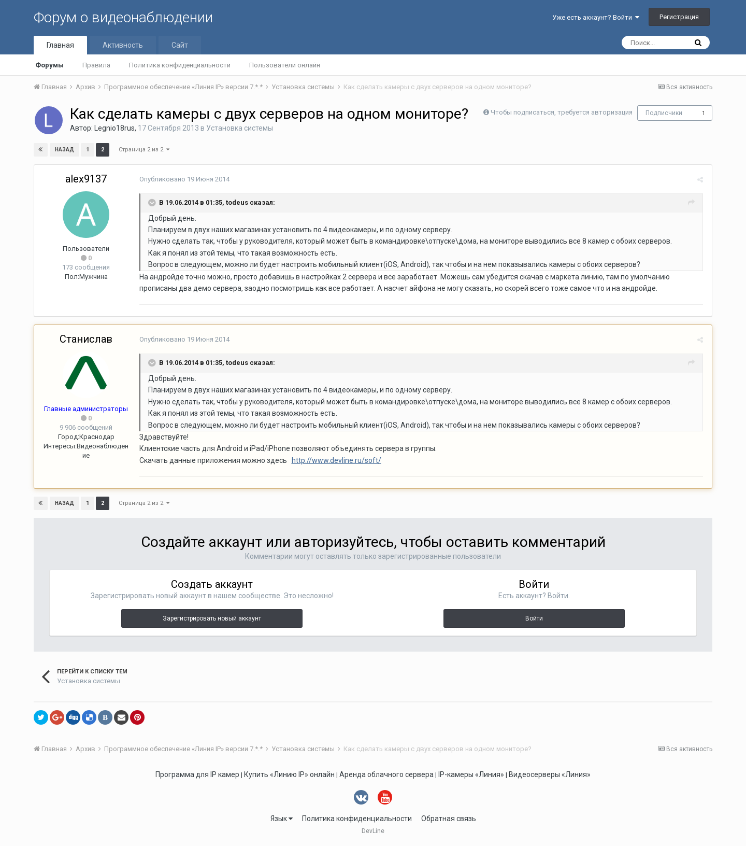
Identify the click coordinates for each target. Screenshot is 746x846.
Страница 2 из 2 (144, 149)
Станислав (86, 339)
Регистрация (679, 17)
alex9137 (86, 179)
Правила (96, 65)
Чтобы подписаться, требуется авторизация (562, 112)
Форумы (49, 65)
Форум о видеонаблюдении (123, 17)
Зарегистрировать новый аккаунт (212, 618)
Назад (64, 149)
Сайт (179, 45)
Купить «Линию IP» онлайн (289, 774)
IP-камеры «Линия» (471, 774)
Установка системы (239, 128)
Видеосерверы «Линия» (550, 774)
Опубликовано (183, 179)
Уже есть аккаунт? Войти (595, 17)
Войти (534, 618)
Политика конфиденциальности (180, 65)
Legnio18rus (114, 128)
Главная (60, 45)
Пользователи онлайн (284, 65)
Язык (281, 818)
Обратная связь (448, 818)
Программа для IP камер (197, 774)
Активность (123, 45)
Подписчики (663, 113)
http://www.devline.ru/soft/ (335, 460)
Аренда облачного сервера (386, 774)
